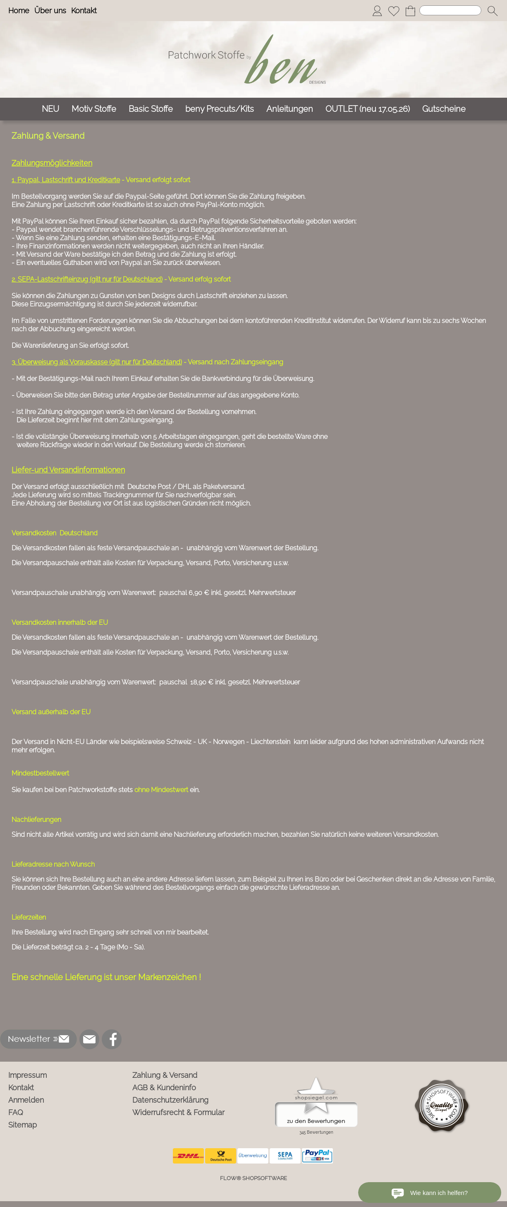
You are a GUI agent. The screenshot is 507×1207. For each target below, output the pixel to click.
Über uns (50, 10)
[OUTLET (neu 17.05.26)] (367, 109)
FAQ (15, 1112)
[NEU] (50, 109)
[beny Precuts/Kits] (219, 109)
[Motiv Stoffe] (93, 109)
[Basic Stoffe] (150, 109)
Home (18, 10)
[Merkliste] (393, 11)
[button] (492, 11)
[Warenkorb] (410, 11)
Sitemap (22, 1124)
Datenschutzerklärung (170, 1100)
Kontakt (84, 10)
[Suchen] (450, 10)
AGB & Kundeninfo (164, 1087)
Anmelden (26, 1100)
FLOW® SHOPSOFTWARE (253, 1178)
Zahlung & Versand (164, 1075)
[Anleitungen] (289, 109)
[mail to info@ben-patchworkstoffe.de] (89, 1039)
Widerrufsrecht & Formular (178, 1112)
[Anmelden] (377, 11)
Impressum (27, 1075)
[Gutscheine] (444, 109)
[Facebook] (111, 1039)
